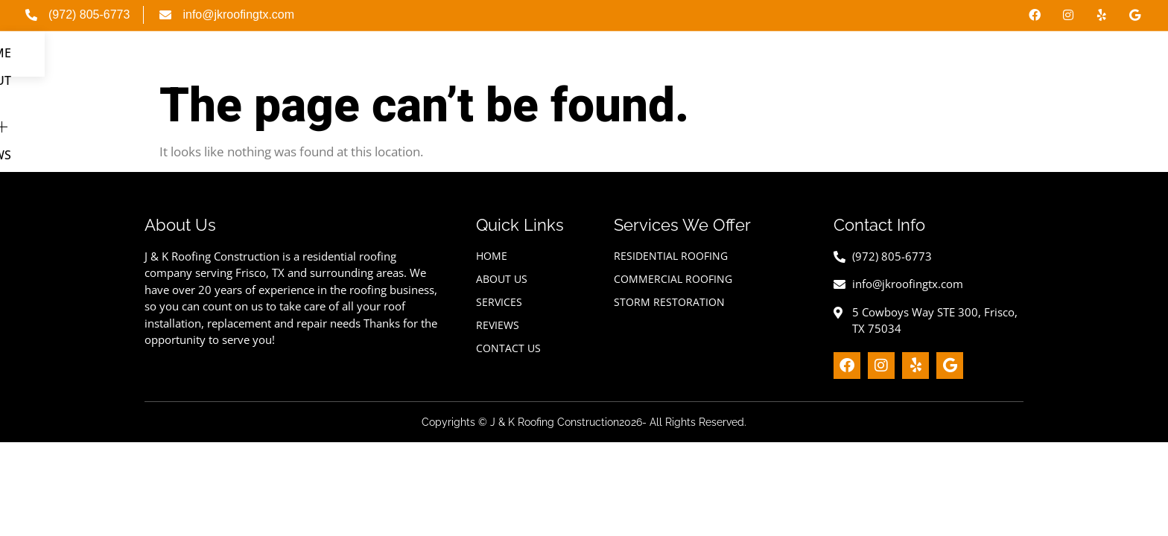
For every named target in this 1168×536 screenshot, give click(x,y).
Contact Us (1097, 67)
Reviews (1014, 67)
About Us (842, 67)
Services (931, 67)
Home (773, 67)
